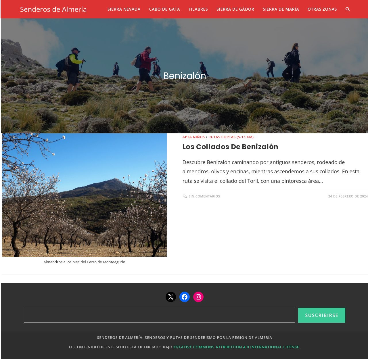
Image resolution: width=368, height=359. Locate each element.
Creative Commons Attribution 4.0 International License (236, 347)
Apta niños (194, 137)
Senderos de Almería (53, 9)
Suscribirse (321, 315)
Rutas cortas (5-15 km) (231, 137)
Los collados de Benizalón (231, 146)
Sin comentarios (204, 196)
